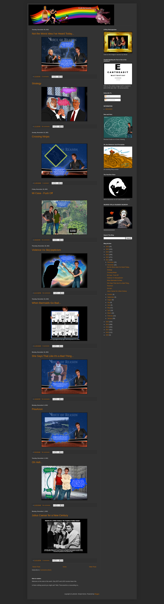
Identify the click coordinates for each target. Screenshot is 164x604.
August (109, 300)
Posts (107, 96)
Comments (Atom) (45, 570)
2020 (107, 322)
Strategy (36, 83)
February (110, 316)
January (110, 318)
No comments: (46, 126)
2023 (107, 254)
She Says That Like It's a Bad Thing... (53, 356)
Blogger (97, 594)
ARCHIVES (108, 109)
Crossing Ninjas (40, 136)
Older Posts (92, 567)
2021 (107, 260)
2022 (107, 257)
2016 (107, 332)
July (108, 302)
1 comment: (45, 183)
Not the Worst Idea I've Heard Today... (53, 33)
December (110, 262)
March (109, 313)
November (110, 265)
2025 (107, 249)
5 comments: (45, 76)
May (108, 308)
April (108, 310)
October (110, 294)
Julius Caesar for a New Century (50, 515)
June (109, 305)
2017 (107, 329)
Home (65, 567)
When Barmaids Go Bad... (46, 302)
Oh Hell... (37, 462)
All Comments (110, 100)
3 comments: (46, 346)
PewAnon (37, 409)
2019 (107, 324)
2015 (107, 335)
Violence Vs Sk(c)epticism (46, 249)
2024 (107, 252)
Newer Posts (36, 567)
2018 (107, 327)
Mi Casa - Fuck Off (42, 193)
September (110, 297)
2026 (107, 246)
